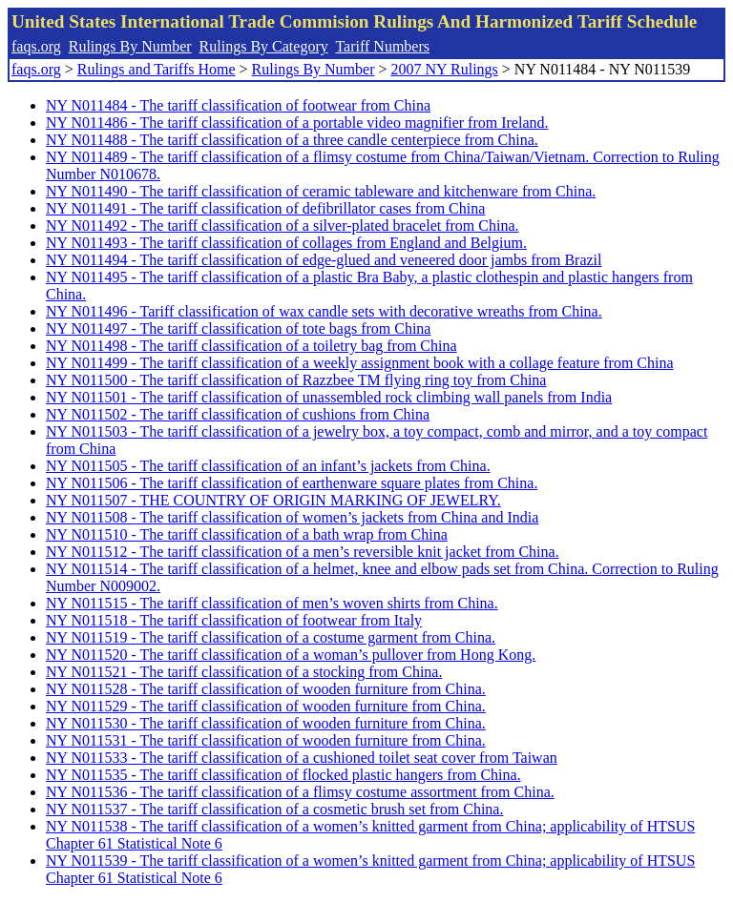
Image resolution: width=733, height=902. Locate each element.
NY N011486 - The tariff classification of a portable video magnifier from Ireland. (297, 122)
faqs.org (36, 46)
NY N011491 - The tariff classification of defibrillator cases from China (265, 208)
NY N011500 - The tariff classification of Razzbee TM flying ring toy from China (296, 380)
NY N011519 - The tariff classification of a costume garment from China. (270, 637)
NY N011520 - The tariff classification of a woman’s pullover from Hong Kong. (290, 654)
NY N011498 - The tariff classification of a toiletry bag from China (251, 346)
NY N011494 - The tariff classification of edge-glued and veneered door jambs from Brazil (323, 260)
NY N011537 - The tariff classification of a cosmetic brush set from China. (274, 809)
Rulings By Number (130, 46)
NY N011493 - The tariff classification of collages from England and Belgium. (286, 243)
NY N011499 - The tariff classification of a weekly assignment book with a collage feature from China (360, 363)
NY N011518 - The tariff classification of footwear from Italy (234, 620)
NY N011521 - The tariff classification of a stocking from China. (244, 672)
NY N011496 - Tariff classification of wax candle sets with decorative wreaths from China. (324, 311)
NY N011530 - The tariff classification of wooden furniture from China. (266, 723)
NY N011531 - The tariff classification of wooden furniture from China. (266, 740)
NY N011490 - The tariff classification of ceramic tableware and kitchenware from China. (321, 191)
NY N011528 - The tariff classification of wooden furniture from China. (266, 689)
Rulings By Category (263, 46)
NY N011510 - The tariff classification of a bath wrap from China (247, 534)
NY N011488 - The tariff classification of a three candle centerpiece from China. (292, 140)
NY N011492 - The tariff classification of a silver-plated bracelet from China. (282, 225)
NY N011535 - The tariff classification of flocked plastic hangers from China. (283, 775)
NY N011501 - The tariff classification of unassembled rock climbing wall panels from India (329, 397)
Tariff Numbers (382, 46)
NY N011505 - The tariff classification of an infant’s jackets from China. (268, 466)
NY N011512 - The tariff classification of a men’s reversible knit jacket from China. (302, 551)
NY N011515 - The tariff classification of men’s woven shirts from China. (272, 603)
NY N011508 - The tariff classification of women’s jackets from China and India (292, 517)
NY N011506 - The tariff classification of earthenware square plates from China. (291, 483)
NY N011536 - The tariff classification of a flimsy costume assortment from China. (300, 792)
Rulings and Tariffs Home (156, 69)
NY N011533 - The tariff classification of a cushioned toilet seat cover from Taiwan (301, 757)
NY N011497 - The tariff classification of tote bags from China (238, 328)
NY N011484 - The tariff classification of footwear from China (238, 105)
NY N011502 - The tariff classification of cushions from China (237, 414)
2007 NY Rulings (444, 69)
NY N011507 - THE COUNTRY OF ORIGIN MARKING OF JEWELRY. (273, 500)
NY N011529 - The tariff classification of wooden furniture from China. (266, 706)
